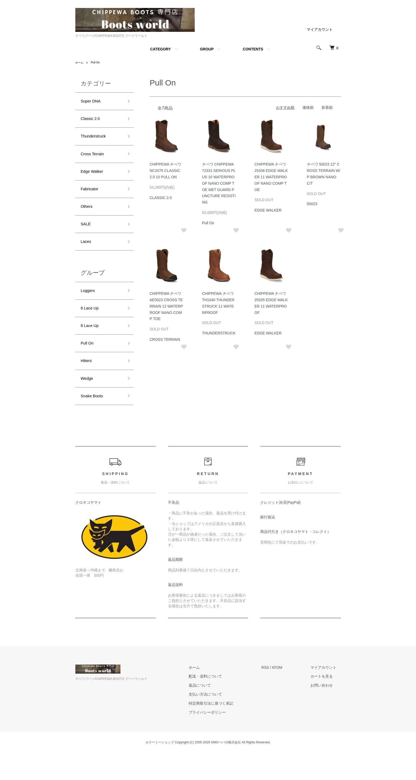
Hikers (87, 380)
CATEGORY (160, 49)
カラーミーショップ (159, 765)
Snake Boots (94, 418)
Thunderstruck (96, 140)
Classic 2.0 (92, 121)
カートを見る (326, 699)
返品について (212, 708)
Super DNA (93, 102)
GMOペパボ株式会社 (226, 765)
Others (88, 216)
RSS (274, 690)
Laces (87, 254)
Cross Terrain (95, 159)
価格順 (308, 107)
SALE (87, 235)
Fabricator (91, 197)
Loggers (89, 304)
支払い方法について (218, 717)
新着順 (327, 107)
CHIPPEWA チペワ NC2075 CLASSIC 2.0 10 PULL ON (165, 170)
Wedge (88, 399)
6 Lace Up (91, 323)
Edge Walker (94, 178)
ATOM (285, 690)
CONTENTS (253, 49)
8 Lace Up (91, 342)
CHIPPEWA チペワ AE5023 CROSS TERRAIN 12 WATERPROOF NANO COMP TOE (166, 306)
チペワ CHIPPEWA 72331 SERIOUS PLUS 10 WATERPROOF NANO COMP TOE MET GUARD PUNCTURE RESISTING (219, 183)
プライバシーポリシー (220, 735)
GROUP (207, 49)
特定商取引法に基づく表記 (223, 726)
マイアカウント (320, 29)
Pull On (97, 62)
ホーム (80, 62)
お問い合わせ (326, 708)
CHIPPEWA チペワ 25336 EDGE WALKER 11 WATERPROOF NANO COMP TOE (271, 177)
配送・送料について (218, 699)
